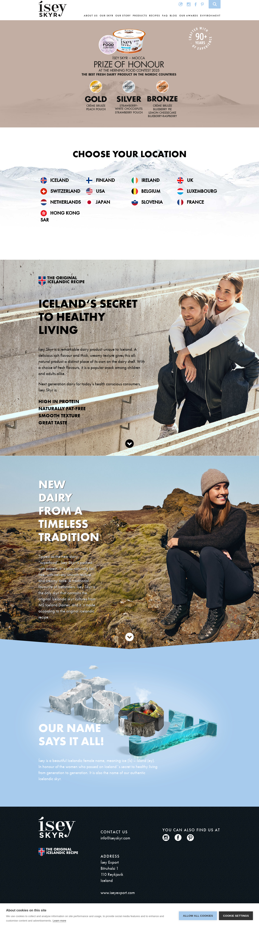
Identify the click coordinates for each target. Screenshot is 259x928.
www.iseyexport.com (118, 892)
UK (185, 180)
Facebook (196, 4)
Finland (100, 180)
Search (215, 4)
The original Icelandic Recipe (58, 852)
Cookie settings (236, 915)
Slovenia (147, 202)
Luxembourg (197, 191)
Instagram (189, 4)
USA (95, 191)
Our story (123, 15)
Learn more (59, 920)
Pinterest (202, 4)
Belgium (146, 191)
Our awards (188, 15)
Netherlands (60, 202)
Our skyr (106, 15)
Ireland (145, 180)
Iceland (54, 180)
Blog (173, 15)
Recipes (154, 15)
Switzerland (60, 191)
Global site (180, 4)
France (190, 202)
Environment (210, 15)
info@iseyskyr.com (115, 838)
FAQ (165, 15)
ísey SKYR (52, 9)
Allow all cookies (198, 915)
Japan (98, 202)
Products (140, 15)
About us (91, 15)
